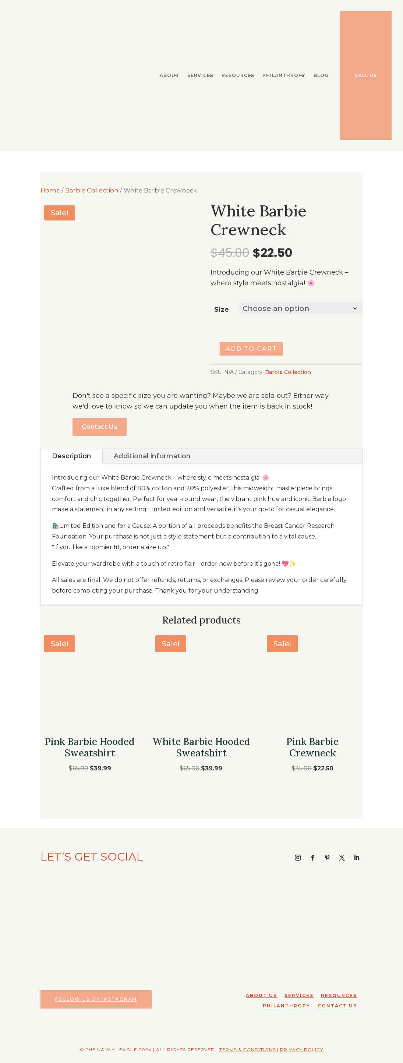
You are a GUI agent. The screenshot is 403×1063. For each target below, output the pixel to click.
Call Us (366, 75)
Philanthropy (283, 75)
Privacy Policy (301, 1049)
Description (71, 456)
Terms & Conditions (247, 1049)
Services (200, 75)
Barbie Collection (92, 190)
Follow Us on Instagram (96, 999)
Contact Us (99, 426)
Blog (321, 75)
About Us (261, 995)
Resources (238, 75)
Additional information (152, 456)
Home (50, 190)
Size (221, 310)
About (169, 75)
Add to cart (251, 348)
